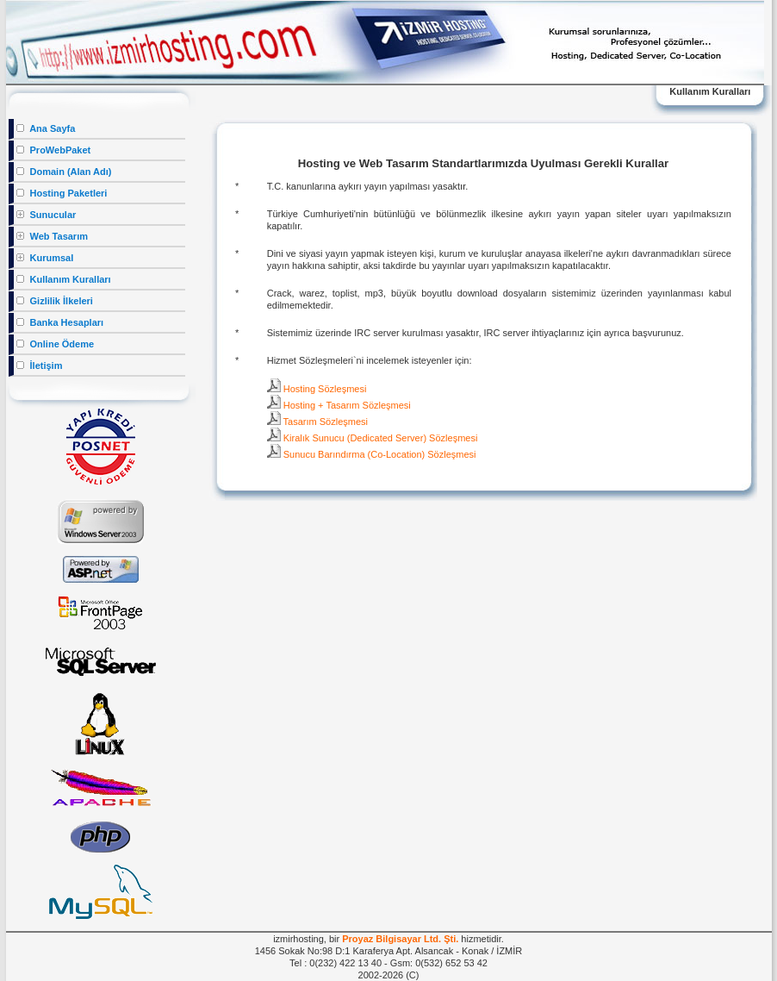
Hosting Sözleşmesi (317, 389)
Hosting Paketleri (61, 193)
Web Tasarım (52, 236)
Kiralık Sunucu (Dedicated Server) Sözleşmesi (372, 438)
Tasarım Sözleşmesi (317, 421)
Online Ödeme (55, 344)
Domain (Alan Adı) (63, 171)
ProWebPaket (53, 150)
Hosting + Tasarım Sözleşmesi (339, 405)
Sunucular (46, 214)
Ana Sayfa (45, 128)
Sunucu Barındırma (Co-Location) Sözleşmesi (371, 454)
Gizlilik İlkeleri (54, 301)
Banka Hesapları (59, 322)
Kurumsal (44, 258)
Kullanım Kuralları (63, 279)
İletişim (39, 365)
